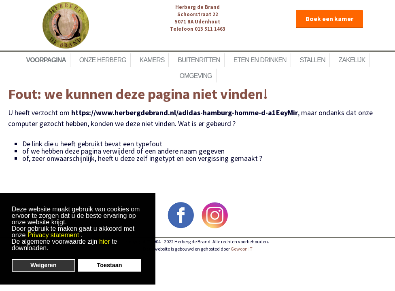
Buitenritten (199, 60)
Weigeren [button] (43, 265)
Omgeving (195, 75)
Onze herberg (102, 60)
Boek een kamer (329, 19)
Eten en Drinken (260, 60)
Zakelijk (352, 60)
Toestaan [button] (109, 265)
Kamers (152, 60)
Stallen (312, 60)
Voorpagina (46, 60)
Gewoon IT (242, 249)
